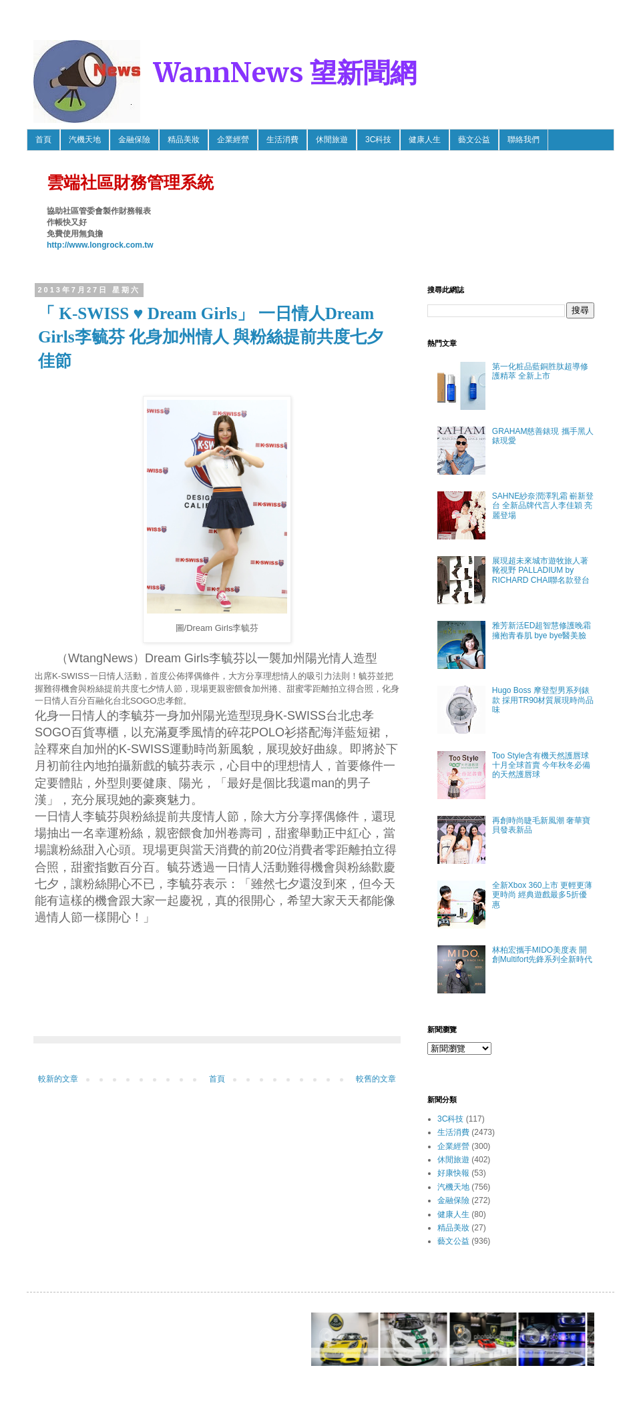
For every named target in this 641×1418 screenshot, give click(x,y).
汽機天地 (85, 139)
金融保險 (134, 139)
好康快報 (453, 1173)
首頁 (43, 139)
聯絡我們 (523, 139)
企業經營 (233, 139)
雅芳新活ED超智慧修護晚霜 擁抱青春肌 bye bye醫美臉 (542, 630)
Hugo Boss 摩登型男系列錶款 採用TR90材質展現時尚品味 (543, 700)
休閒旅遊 (332, 139)
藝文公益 (474, 139)
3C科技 (378, 139)
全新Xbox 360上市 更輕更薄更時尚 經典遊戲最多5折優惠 (542, 895)
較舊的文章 (376, 1079)
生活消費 (282, 139)
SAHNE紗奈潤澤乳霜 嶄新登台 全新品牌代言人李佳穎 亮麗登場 (543, 505)
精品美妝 (184, 139)
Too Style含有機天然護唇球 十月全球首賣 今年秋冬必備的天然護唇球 (541, 765)
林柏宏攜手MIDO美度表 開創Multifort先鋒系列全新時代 (542, 954)
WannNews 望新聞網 (285, 72)
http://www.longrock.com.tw (100, 245)
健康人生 (425, 139)
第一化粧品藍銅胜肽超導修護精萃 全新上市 (540, 371)
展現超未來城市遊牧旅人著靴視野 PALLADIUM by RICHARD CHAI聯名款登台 (541, 570)
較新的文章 (58, 1079)
